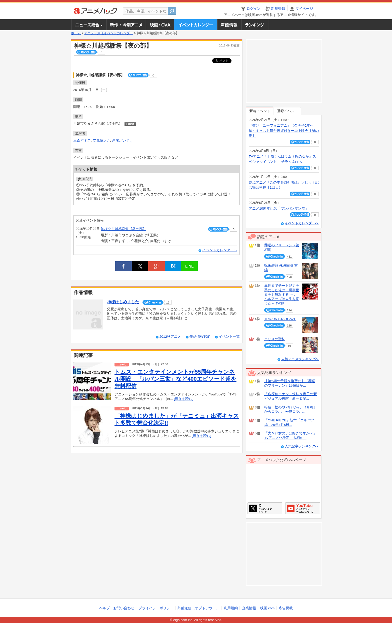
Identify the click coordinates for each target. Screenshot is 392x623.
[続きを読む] (184, 399)
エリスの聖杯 (274, 339)
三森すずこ (82, 140)
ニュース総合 (88, 24)
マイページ (304, 8)
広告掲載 (286, 608)
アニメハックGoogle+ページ (302, 508)
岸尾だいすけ (122, 140)
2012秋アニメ (170, 336)
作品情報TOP (200, 336)
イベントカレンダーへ (219, 250)
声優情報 (229, 24)
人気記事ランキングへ (302, 446)
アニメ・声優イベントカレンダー (195, 24)
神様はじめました (123, 302)
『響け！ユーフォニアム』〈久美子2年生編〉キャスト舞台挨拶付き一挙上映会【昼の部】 (284, 131)
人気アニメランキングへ (300, 359)
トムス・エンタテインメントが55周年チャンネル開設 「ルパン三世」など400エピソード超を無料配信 (175, 379)
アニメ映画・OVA (160, 24)
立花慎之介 (101, 140)
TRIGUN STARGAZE (280, 319)
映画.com (267, 608)
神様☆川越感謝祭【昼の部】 (123, 229)
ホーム (76, 33)
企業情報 (249, 608)
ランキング (255, 24)
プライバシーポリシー (156, 608)
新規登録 (278, 8)
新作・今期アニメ (126, 24)
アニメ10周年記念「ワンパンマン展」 (278, 208)
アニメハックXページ (265, 508)
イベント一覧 (229, 336)
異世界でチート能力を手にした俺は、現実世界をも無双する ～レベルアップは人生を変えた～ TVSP (281, 294)
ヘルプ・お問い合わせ (116, 608)
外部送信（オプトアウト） (199, 608)
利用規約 (231, 608)
